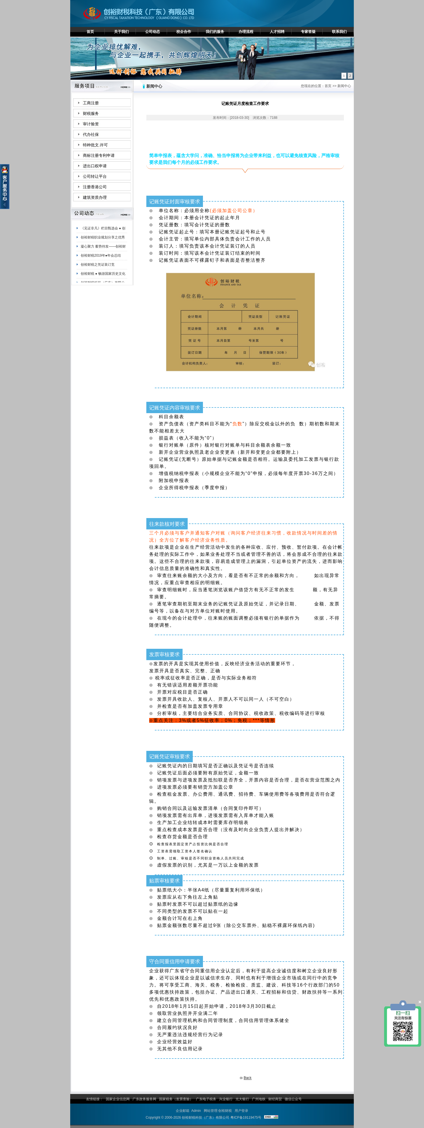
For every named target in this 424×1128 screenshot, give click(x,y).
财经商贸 (275, 1099)
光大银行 (242, 1099)
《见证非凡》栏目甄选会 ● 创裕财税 (103, 231)
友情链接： (94, 1099)
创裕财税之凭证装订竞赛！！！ (98, 268)
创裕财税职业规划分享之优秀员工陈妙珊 (103, 240)
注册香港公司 (95, 187)
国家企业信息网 (118, 1099)
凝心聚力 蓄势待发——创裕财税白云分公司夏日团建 (103, 249)
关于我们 (121, 31)
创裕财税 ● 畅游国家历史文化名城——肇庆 (103, 277)
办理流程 (246, 31)
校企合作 (183, 31)
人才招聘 (277, 31)
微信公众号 (293, 1099)
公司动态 (152, 31)
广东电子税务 (206, 1099)
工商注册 (91, 103)
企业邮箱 (182, 1111)
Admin (196, 1111)
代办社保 (91, 134)
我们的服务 (215, 31)
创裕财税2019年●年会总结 (101, 257)
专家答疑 (308, 31)
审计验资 (91, 124)
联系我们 (339, 31)
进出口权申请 (95, 166)
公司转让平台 (95, 176)
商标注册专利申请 (99, 155)
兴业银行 (226, 1099)
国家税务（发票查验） (176, 1099)
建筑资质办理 (95, 197)
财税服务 (91, 113)
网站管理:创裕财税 (218, 1111)
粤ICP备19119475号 (245, 1117)
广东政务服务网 (144, 1099)
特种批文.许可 (95, 145)
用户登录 (241, 1111)
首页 (90, 31)
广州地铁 (258, 1099)
